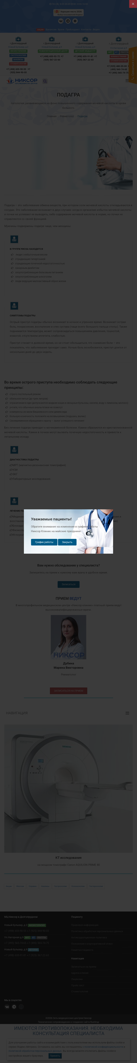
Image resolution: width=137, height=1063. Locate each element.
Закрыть (67, 542)
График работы (44, 542)
